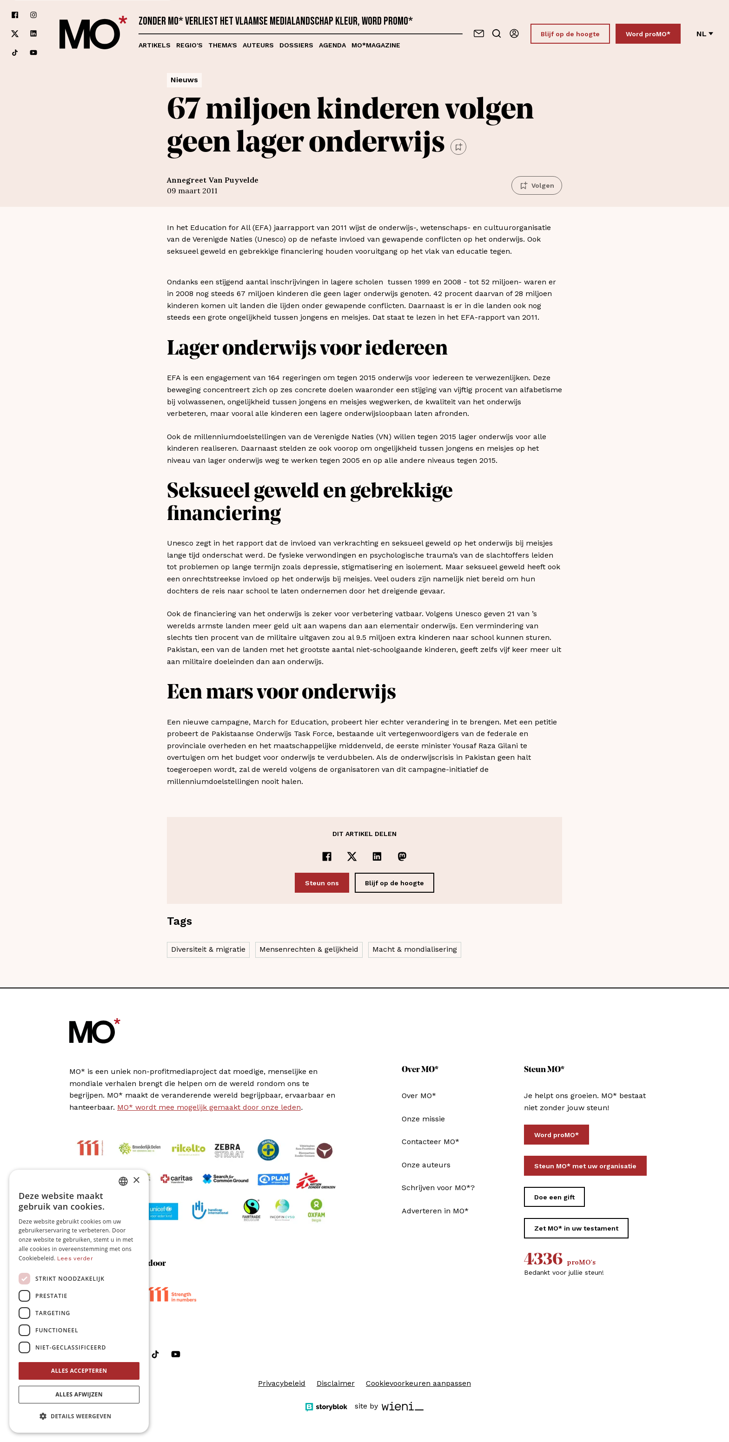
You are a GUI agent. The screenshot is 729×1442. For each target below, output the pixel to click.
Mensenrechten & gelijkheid (308, 949)
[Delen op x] (352, 856)
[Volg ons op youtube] (33, 52)
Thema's (222, 45)
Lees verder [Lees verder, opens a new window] (75, 1258)
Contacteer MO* (430, 1141)
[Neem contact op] (479, 33)
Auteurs (258, 45)
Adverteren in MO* (435, 1210)
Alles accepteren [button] (79, 1371)
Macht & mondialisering (414, 949)
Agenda (332, 45)
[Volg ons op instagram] (33, 15)
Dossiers (296, 45)
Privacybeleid (281, 1383)
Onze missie (423, 1118)
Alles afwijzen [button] (79, 1394)
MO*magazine (375, 45)
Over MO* (419, 1095)
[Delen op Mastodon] (402, 856)
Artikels (155, 45)
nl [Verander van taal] (704, 33)
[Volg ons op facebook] (15, 15)
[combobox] (123, 1181)
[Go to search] (496, 33)
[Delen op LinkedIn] (377, 856)
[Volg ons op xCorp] (15, 34)
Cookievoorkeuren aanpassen (418, 1383)
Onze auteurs (426, 1164)
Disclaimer (336, 1383)
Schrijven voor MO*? (438, 1187)
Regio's (189, 45)
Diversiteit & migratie (208, 949)
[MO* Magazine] (93, 33)
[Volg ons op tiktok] (15, 52)
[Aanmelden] (514, 33)
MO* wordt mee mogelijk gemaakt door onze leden (209, 1107)
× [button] (136, 1180)
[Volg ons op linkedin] (33, 34)
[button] (79, 1416)
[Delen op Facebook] (327, 856)
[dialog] (79, 1301)
